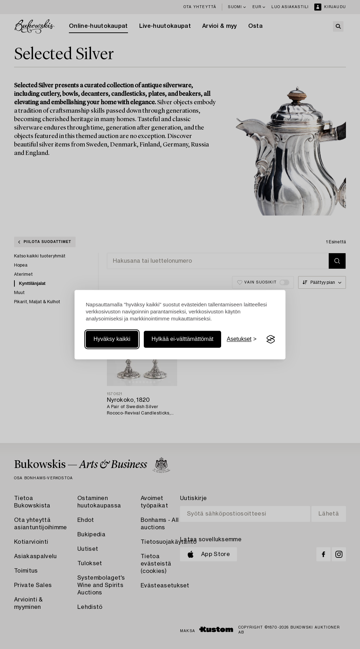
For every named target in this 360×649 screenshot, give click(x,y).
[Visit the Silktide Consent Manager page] (270, 339)
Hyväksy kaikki (112, 339)
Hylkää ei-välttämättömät (182, 339)
